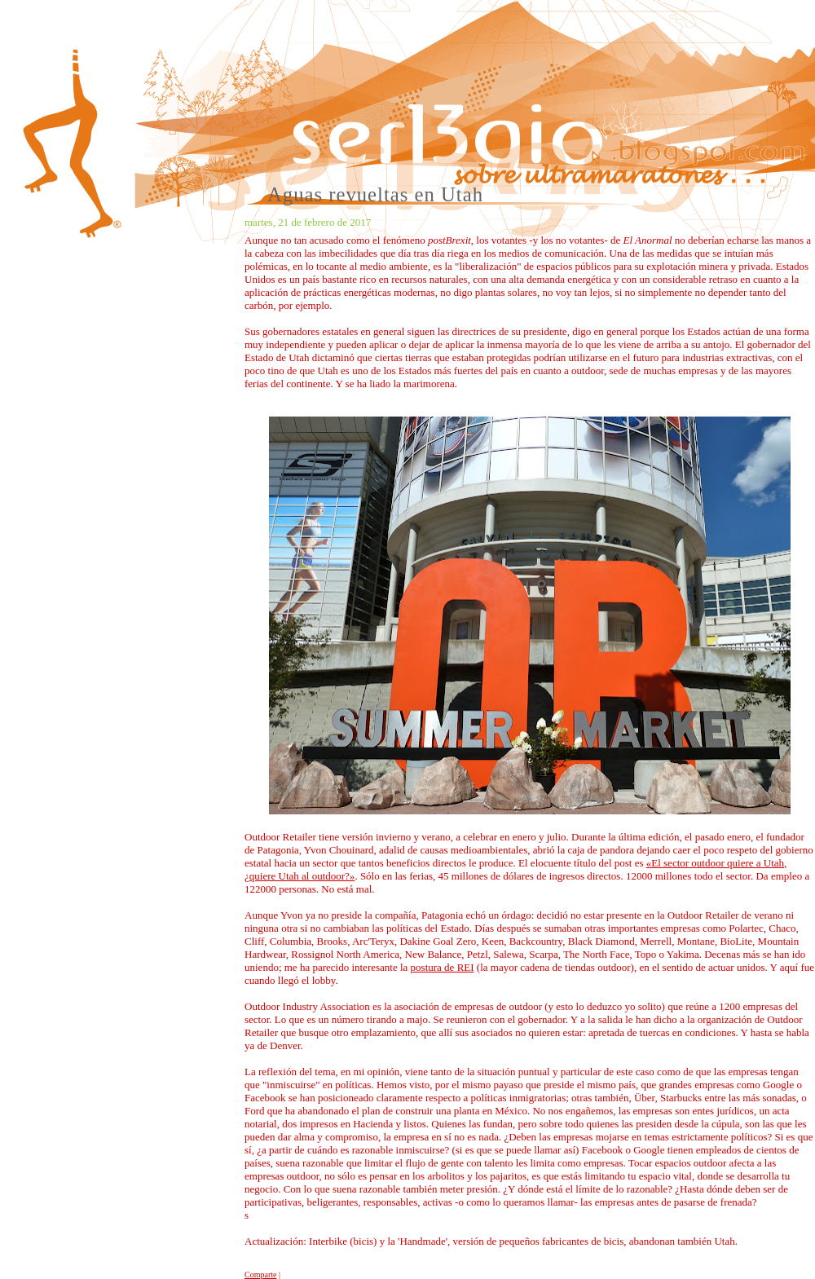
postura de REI (442, 967)
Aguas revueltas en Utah (375, 194)
